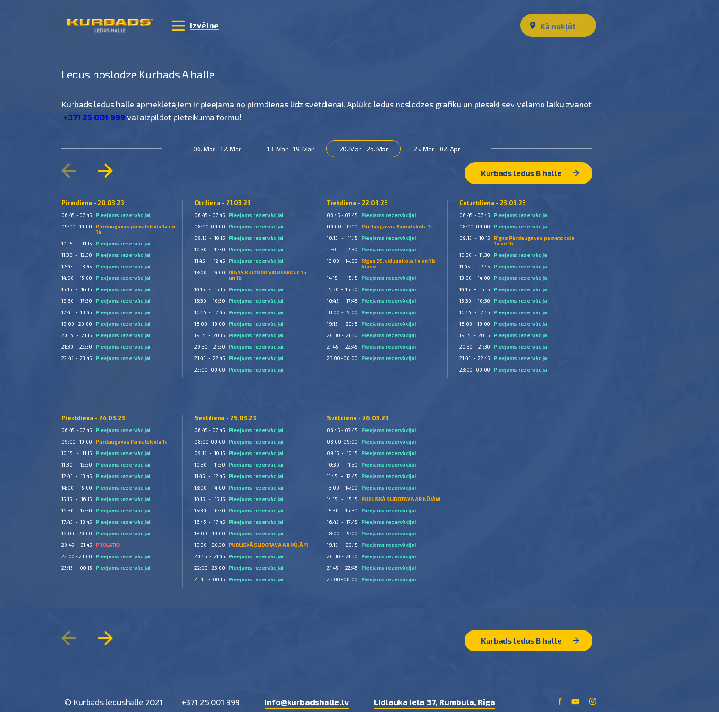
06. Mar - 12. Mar (221, 148)
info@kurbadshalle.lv (307, 694)
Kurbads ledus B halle (529, 168)
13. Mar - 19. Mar (294, 148)
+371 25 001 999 (97, 116)
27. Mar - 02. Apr (440, 148)
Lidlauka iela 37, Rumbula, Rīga (434, 694)
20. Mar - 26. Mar (367, 148)
